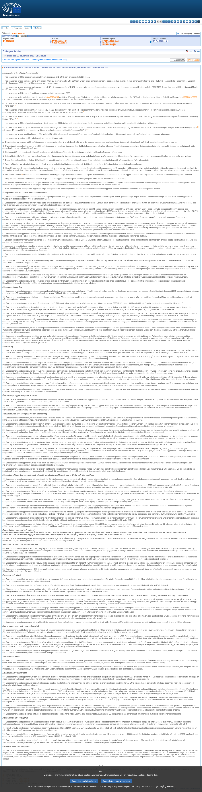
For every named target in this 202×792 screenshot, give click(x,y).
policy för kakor (141, 790)
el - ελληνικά (149, 21)
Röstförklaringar (109, 43)
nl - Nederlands (178, 21)
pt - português (184, 21)
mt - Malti (175, 21)
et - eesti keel (146, 21)
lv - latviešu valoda (166, 21)
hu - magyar (172, 21)
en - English (152, 21)
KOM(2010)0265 (52, 97)
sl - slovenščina (193, 21)
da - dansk (140, 21)
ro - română (187, 21)
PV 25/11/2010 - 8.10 (110, 41)
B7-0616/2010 (8, 41)
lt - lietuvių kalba (169, 21)
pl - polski (181, 21)
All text (38, 28)
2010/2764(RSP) (18, 33)
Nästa (27, 28)
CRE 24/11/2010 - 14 (60, 43)
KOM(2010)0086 (190, 97)
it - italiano (163, 21)
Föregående (18, 28)
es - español (134, 21)
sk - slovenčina (190, 21)
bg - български (131, 21)
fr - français (155, 21)
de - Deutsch (143, 21)
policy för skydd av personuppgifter (115, 790)
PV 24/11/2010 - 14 (59, 41)
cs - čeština (137, 21)
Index (6, 28)
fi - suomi (195, 21)
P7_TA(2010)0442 (160, 41)
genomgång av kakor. (165, 790)
